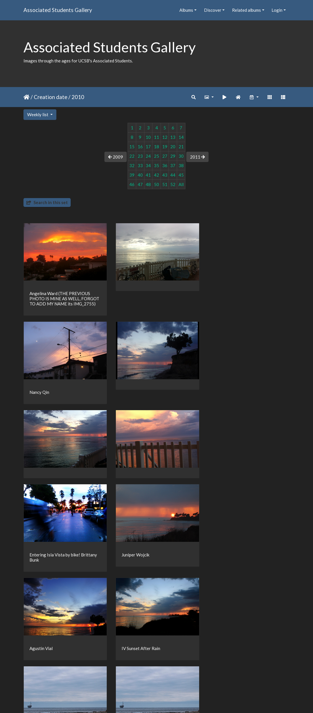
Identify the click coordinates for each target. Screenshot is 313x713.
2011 (197, 156)
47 (140, 184)
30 (181, 156)
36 (164, 165)
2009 (115, 156)
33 (140, 165)
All (181, 184)
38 (181, 165)
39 (131, 174)
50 (156, 184)
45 (181, 174)
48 (148, 184)
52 (172, 184)
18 (156, 146)
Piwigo (168, 701)
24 (148, 156)
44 (172, 174)
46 (131, 184)
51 (164, 184)
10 (148, 137)
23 (140, 156)
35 (156, 165)
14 (181, 137)
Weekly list (38, 114)
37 (172, 165)
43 (164, 174)
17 (148, 146)
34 (148, 165)
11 (156, 137)
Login (277, 10)
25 (156, 156)
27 (164, 156)
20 (172, 146)
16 (140, 146)
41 (148, 174)
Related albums (246, 10)
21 (181, 146)
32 (131, 165)
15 (131, 146)
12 (164, 137)
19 (164, 146)
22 (131, 156)
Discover (212, 10)
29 (172, 156)
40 (140, 174)
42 (156, 174)
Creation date (50, 97)
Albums (186, 10)
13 (172, 137)
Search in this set (47, 202)
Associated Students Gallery (57, 10)
